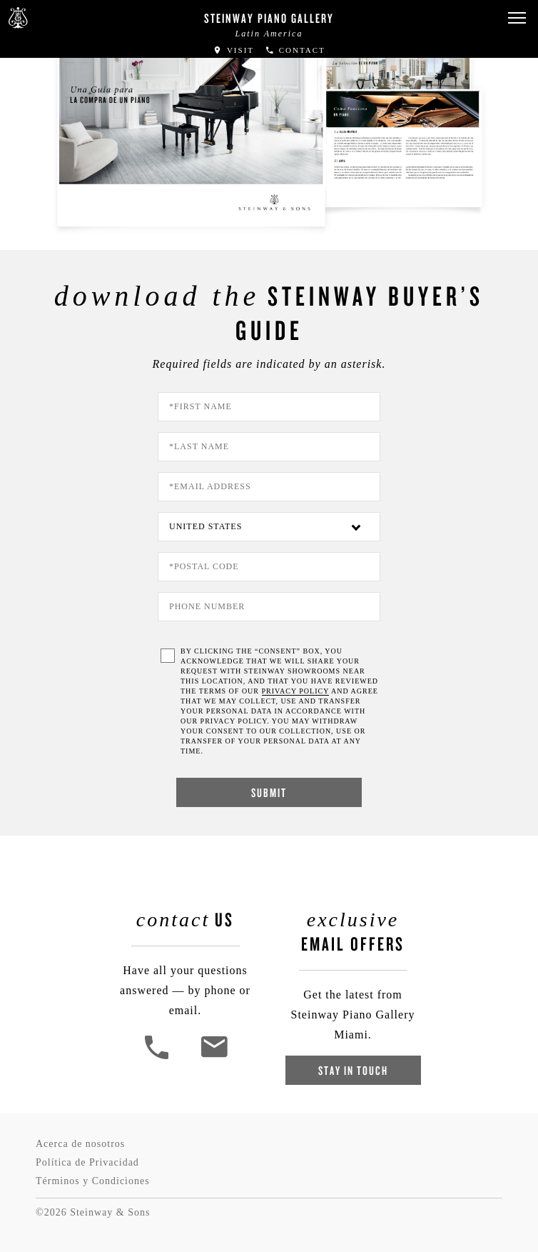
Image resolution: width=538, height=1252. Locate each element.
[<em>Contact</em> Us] (213, 1057)
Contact (295, 50)
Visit (233, 50)
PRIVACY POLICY (295, 691)
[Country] (269, 526)
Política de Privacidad (87, 1162)
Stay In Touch (353, 1070)
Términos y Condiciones (93, 1181)
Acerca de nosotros (80, 1143)
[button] (516, 18)
